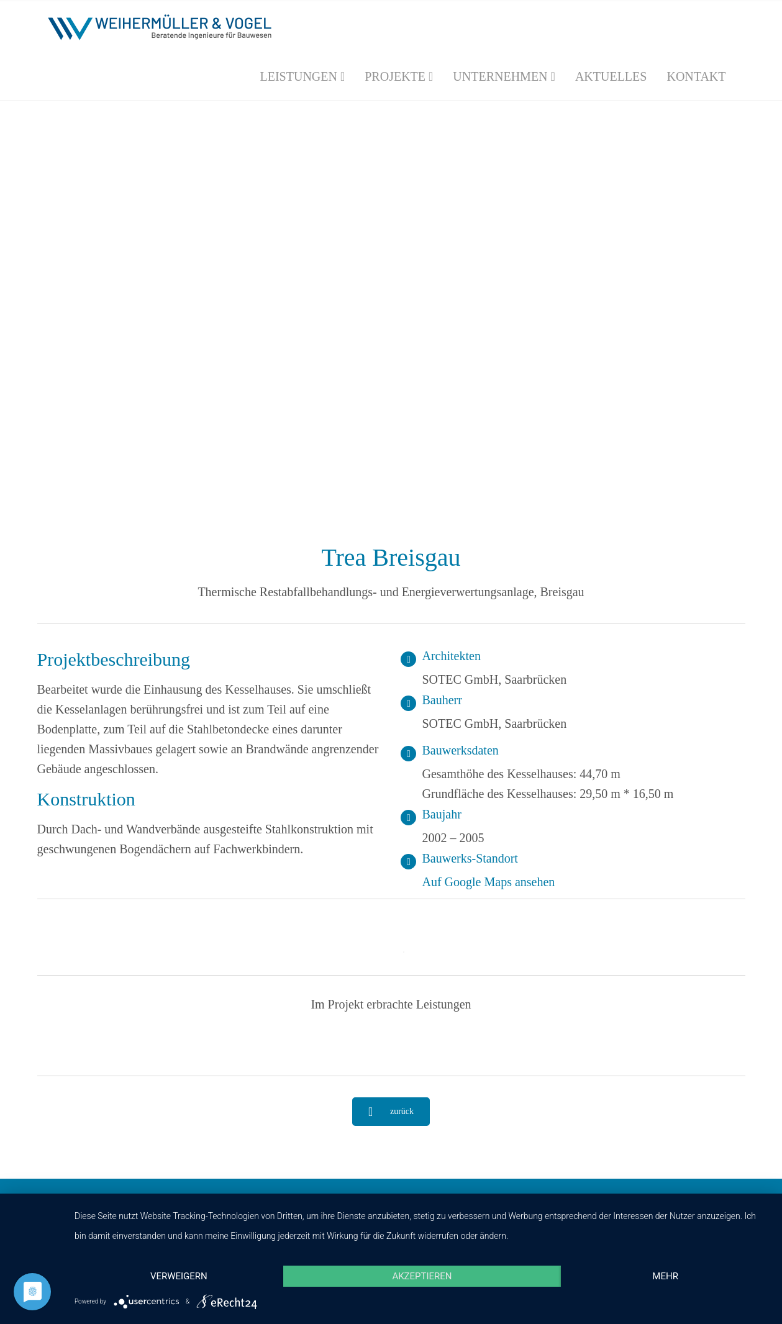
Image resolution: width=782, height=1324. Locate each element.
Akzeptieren (422, 1276)
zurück (391, 1112)
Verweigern (178, 1276)
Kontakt (695, 76)
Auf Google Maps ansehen (488, 882)
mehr (665, 1276)
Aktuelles (611, 76)
